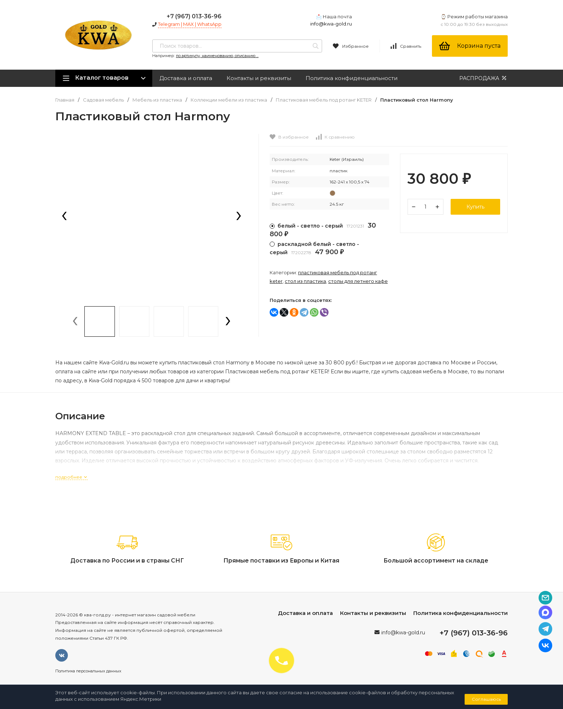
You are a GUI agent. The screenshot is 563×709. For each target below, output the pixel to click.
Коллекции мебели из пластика (229, 100)
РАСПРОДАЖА (483, 78)
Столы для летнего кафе (358, 281)
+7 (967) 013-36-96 (194, 16)
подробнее (71, 477)
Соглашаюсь (486, 699)
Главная (64, 100)
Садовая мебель (103, 100)
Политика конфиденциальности (351, 78)
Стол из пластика (305, 281)
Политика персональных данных (88, 670)
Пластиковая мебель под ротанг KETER (324, 100)
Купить (475, 207)
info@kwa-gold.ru (331, 24)
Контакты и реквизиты (259, 78)
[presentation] (64, 216)
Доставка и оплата (185, 78)
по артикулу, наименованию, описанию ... (217, 55)
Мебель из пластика (157, 100)
